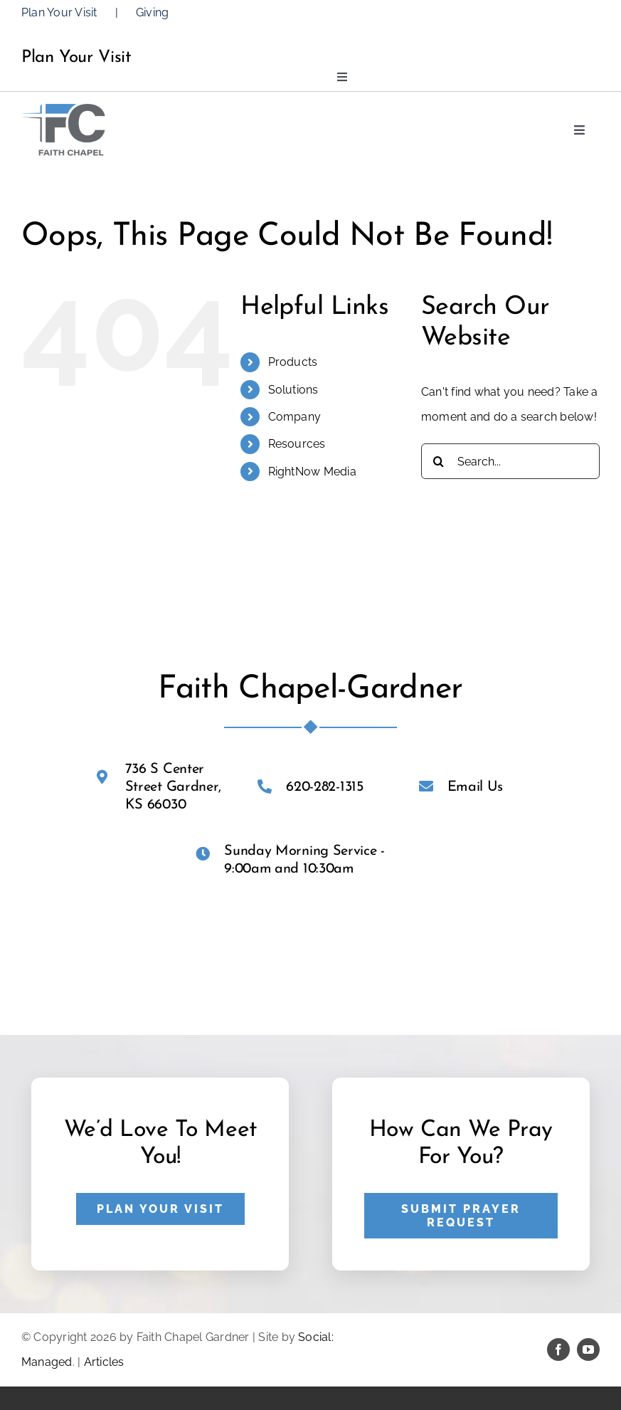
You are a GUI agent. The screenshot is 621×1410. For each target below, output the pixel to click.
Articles (104, 1362)
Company (295, 416)
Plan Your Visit (59, 12)
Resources (297, 444)
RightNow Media (312, 471)
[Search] (439, 461)
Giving (152, 12)
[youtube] (588, 1349)
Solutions (293, 389)
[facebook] (558, 1349)
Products (293, 362)
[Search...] (510, 461)
